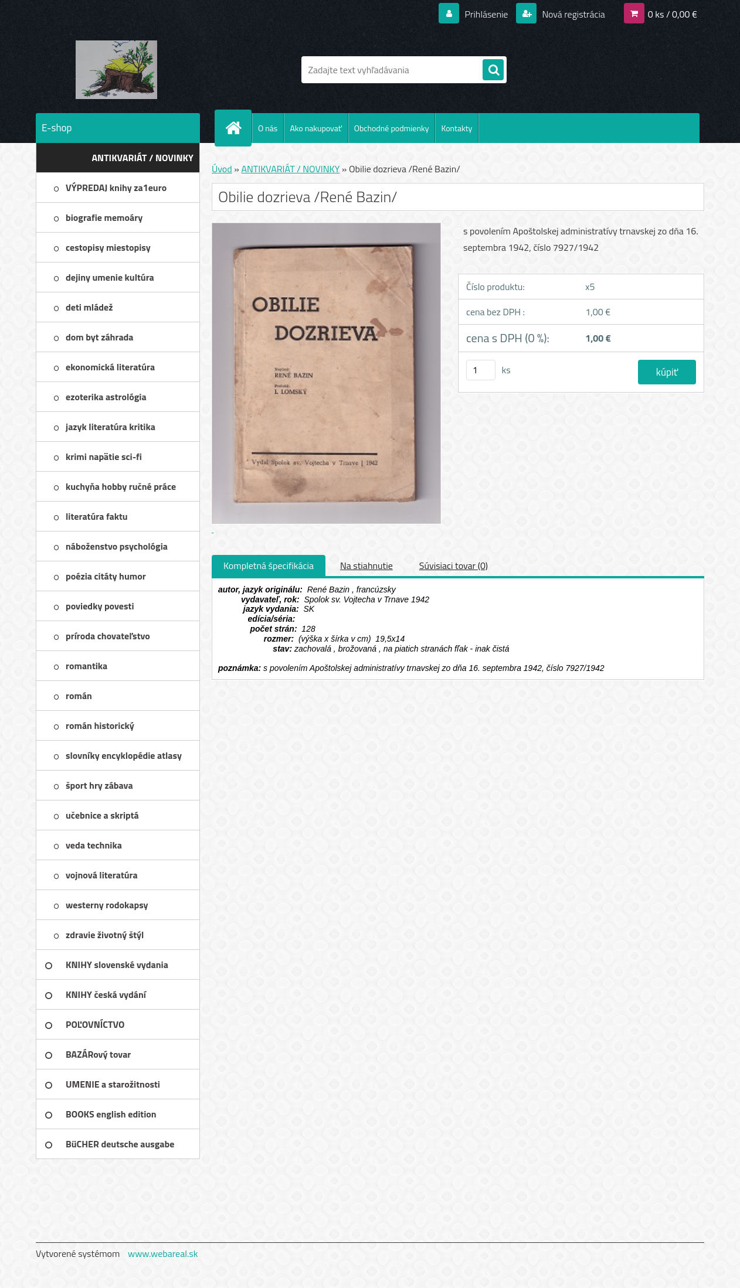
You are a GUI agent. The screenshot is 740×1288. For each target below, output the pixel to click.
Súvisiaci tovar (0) (453, 565)
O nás (267, 128)
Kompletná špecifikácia (268, 565)
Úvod (222, 169)
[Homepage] (238, 127)
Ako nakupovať (315, 128)
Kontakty (456, 128)
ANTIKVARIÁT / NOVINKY (290, 169)
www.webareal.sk (163, 1253)
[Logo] (116, 69)
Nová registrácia (572, 14)
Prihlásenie (486, 14)
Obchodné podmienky (391, 128)
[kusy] (480, 370)
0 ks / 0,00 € (672, 14)
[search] (493, 70)
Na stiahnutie (366, 565)
